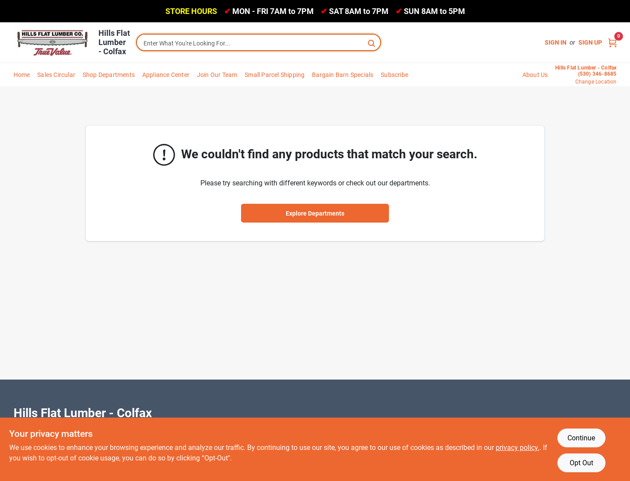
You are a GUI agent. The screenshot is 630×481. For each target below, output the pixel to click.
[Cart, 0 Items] (612, 42)
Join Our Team (217, 74)
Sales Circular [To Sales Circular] (56, 74)
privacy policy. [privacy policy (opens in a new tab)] (517, 447)
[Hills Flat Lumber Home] (53, 42)
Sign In (556, 42)
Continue (581, 438)
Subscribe (394, 74)
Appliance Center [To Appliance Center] (165, 74)
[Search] (372, 42)
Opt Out (581, 463)
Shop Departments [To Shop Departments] (109, 74)
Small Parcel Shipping (274, 74)
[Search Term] (258, 43)
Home (22, 74)
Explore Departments (315, 213)
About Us (535, 74)
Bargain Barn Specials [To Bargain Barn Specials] (342, 74)
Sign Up (590, 42)
